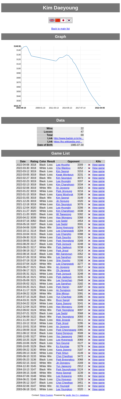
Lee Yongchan (64, 280)
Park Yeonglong (65, 240)
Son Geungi (62, 343)
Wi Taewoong (63, 214)
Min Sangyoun (64, 254)
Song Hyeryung (64, 227)
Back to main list (60, 28)
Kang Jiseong (63, 303)
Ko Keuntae (62, 346)
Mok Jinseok (63, 320)
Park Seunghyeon (66, 369)
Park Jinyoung (64, 191)
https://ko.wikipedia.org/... (68, 141)
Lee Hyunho (63, 164)
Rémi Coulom (46, 395)
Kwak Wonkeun (65, 174)
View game (98, 164)
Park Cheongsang (66, 330)
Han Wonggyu (64, 217)
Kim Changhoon (65, 184)
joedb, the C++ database (77, 395)
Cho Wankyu (63, 168)
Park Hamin (62, 287)
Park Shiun (62, 353)
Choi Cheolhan (64, 356)
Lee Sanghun (63, 257)
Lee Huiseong (64, 376)
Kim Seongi (62, 171)
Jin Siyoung (62, 201)
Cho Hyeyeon (63, 379)
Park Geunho (63, 237)
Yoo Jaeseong (64, 336)
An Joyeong (62, 188)
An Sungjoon (63, 290)
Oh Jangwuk (63, 270)
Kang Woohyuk (64, 194)
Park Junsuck (63, 244)
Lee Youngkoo (64, 389)
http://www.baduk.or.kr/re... (69, 138)
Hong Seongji (63, 372)
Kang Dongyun (64, 333)
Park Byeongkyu (65, 359)
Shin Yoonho (63, 260)
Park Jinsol (62, 250)
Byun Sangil (62, 300)
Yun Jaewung (63, 366)
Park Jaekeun (64, 247)
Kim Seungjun (64, 178)
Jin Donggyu (63, 363)
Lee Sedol (61, 221)
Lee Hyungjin (63, 181)
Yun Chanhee (63, 297)
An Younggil (62, 386)
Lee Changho (63, 234)
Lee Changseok (65, 230)
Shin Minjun (62, 293)
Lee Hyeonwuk (64, 339)
